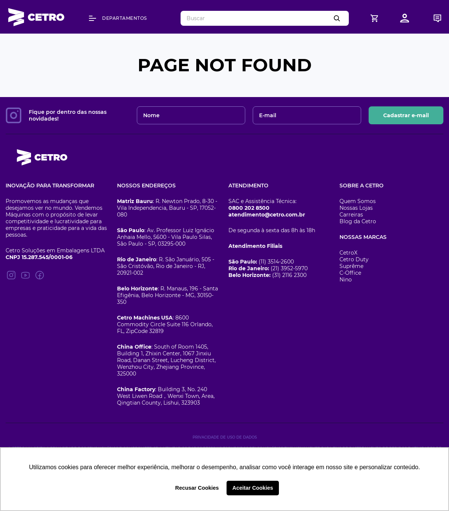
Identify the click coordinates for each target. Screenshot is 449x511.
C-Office (350, 272)
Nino (345, 279)
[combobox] (265, 18)
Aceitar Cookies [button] (253, 488)
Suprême (351, 266)
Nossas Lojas (356, 208)
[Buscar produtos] (338, 18)
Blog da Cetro (357, 221)
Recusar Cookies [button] (197, 488)
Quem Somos (357, 201)
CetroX (348, 252)
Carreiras (351, 214)
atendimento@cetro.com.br (266, 214)
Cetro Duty (354, 259)
